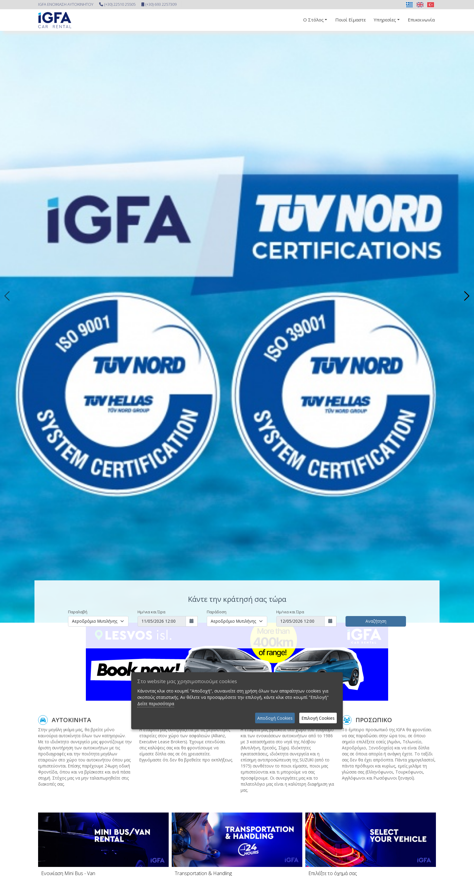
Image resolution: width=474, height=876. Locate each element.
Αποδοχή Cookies (275, 718)
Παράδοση (216, 612)
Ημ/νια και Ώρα (151, 612)
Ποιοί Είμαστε (350, 20)
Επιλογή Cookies (318, 718)
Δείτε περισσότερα (155, 703)
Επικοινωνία (421, 20)
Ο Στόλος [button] (313, 20)
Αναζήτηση (375, 621)
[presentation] (8, 296)
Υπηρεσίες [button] (385, 20)
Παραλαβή (77, 612)
